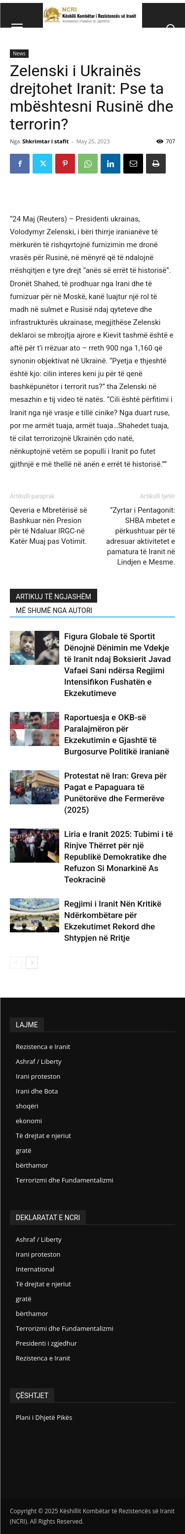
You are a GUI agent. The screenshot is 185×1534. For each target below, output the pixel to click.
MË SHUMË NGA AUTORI (54, 610)
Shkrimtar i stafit (45, 141)
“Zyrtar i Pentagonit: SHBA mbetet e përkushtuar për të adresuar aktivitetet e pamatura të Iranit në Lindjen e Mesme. (140, 536)
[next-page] (32, 963)
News (19, 53)
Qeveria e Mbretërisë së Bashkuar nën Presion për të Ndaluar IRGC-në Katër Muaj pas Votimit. (48, 526)
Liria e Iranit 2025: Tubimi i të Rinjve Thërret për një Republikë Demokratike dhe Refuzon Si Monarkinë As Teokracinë (118, 856)
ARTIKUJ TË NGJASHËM (53, 597)
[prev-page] (16, 963)
